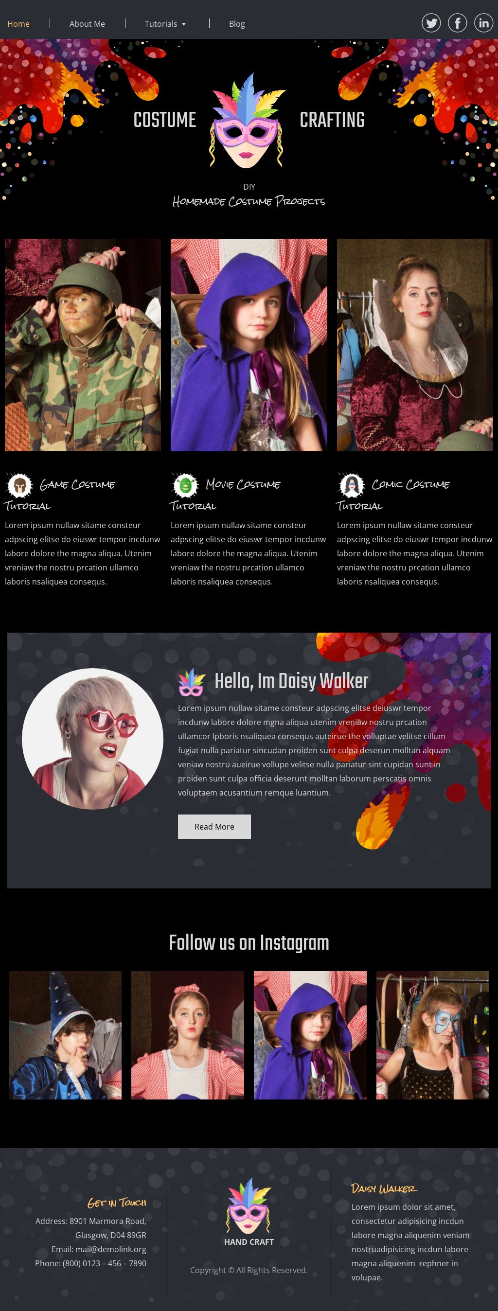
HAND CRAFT (249, 1242)
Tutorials (161, 23)
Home (18, 23)
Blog (237, 23)
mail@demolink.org (110, 1249)
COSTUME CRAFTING (249, 121)
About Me (87, 23)
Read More (214, 826)
